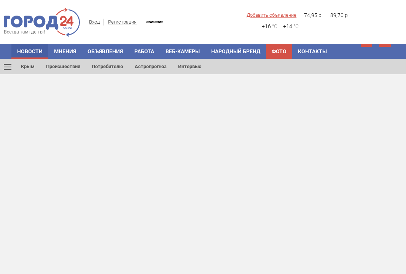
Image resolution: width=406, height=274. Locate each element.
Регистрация (122, 22)
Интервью (190, 66)
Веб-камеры (183, 51)
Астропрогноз (151, 66)
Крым (28, 66)
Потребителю (107, 66)
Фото (279, 51)
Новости (30, 51)
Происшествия (63, 66)
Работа (144, 51)
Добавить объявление (271, 15)
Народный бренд (235, 51)
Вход (94, 22)
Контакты (312, 51)
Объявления (105, 51)
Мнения (65, 51)
